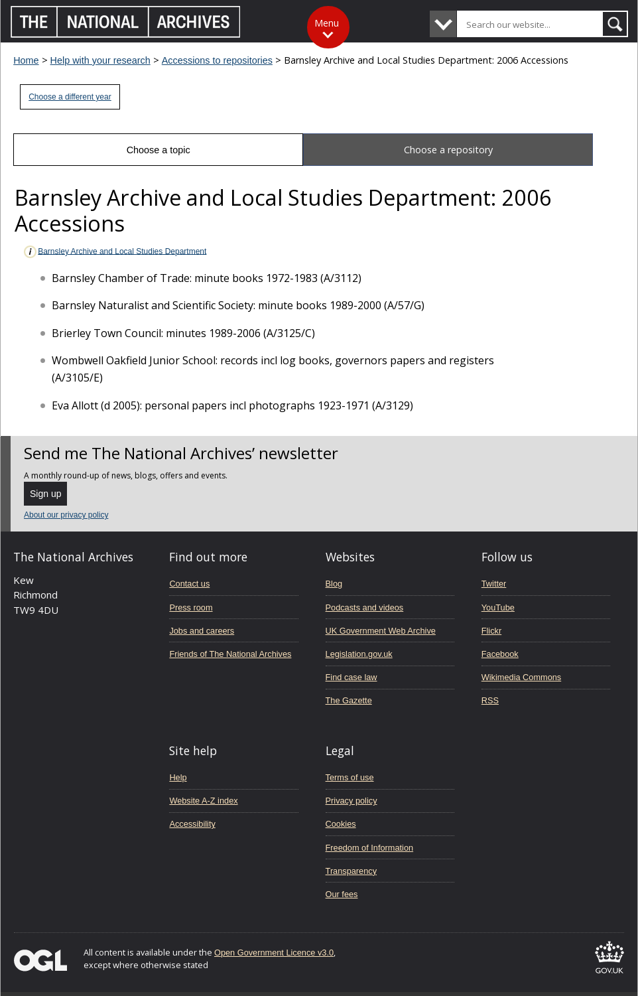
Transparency (351, 871)
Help (177, 777)
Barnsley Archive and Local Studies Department (114, 251)
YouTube (498, 607)
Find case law (351, 677)
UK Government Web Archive (381, 631)
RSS (490, 700)
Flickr (491, 631)
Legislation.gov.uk (359, 654)
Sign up (45, 493)
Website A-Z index (203, 801)
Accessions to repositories (217, 60)
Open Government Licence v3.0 (274, 953)
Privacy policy (351, 801)
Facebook (500, 654)
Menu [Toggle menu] (326, 23)
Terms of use (350, 777)
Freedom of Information (370, 848)
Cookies (341, 824)
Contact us (189, 584)
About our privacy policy (66, 515)
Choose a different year (70, 97)
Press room (190, 607)
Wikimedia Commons (521, 677)
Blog (334, 584)
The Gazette (349, 700)
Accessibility (192, 824)
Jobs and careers (201, 631)
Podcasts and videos (365, 607)
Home (25, 60)
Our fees (342, 894)
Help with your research (100, 60)
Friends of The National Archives (230, 654)
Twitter (494, 584)
